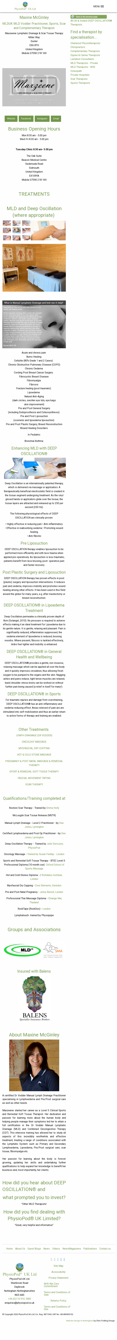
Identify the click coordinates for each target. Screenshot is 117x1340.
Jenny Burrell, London (51, 892)
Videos (56, 1249)
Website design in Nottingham (79, 1321)
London (46, 908)
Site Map (58, 1265)
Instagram (42, 118)
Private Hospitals (80, 74)
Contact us (105, 1249)
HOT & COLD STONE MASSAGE (34, 754)
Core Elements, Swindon (48, 885)
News (46, 1249)
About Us (20, 1249)
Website (11, 118)
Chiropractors (78, 47)
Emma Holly (52, 807)
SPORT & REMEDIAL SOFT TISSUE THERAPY (34, 771)
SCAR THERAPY (34, 784)
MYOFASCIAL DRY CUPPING (34, 748)
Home (9, 1249)
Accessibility (58, 1271)
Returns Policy (58, 1300)
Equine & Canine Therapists (85, 55)
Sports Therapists (80, 82)
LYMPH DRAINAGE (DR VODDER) (34, 735)
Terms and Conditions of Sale (57, 1293)
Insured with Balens (34, 971)
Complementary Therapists (85, 51)
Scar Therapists (79, 78)
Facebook (26, 118)
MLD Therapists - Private (84, 63)
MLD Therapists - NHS (83, 66)
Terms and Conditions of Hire (57, 1308)
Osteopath (76, 71)
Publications (90, 1249)
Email (56, 118)
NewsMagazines (71, 1249)
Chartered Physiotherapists (85, 43)
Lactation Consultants (82, 59)
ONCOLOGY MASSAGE (34, 741)
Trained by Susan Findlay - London (45, 854)
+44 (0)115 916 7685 (19, 1298)
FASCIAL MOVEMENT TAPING (34, 778)
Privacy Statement (58, 1277)
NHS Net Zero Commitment (51, 1285)
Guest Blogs (34, 1249)
